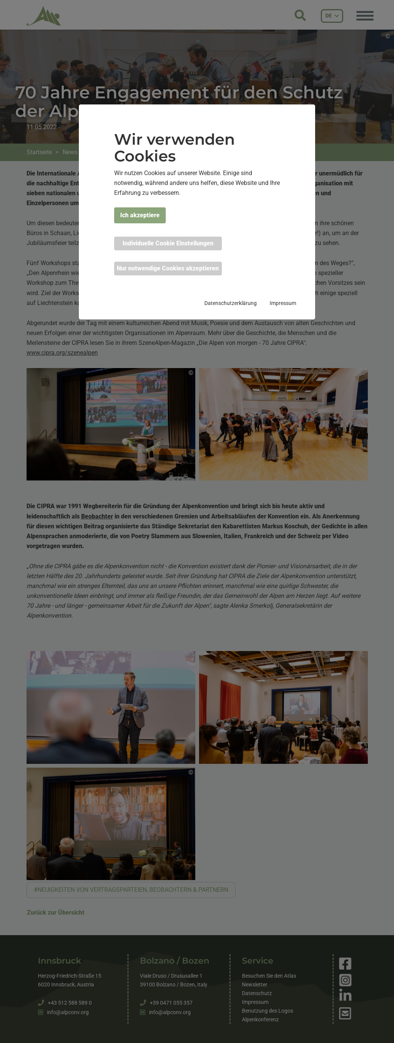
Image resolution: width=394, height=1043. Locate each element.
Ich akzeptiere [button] (140, 215)
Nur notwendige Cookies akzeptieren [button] (168, 268)
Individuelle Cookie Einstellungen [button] (167, 243)
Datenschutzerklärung (230, 303)
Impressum (283, 303)
